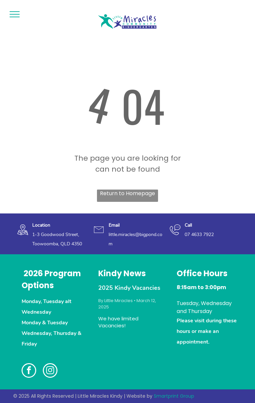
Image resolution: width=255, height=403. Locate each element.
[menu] (14, 14)
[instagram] (50, 371)
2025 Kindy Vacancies (129, 288)
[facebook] (29, 371)
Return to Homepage (127, 193)
